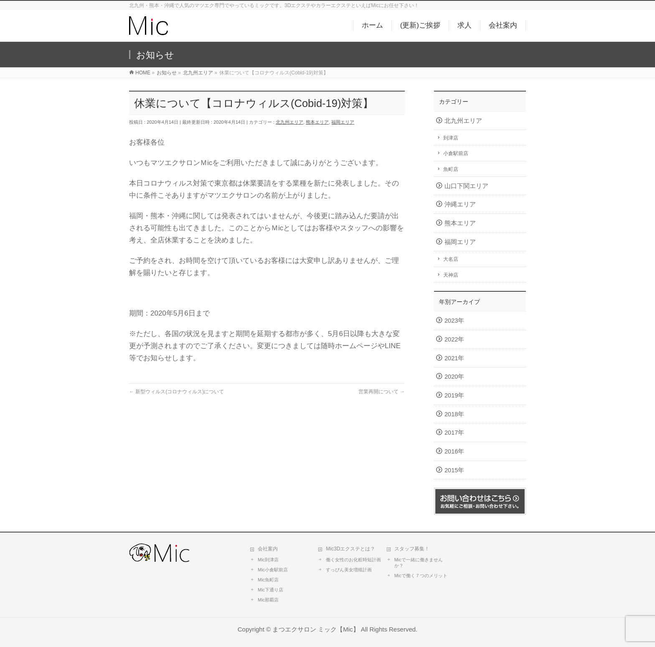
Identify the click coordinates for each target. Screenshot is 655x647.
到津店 (450, 138)
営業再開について (381, 392)
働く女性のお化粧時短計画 (353, 559)
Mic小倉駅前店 (273, 569)
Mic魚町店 (268, 579)
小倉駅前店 (455, 153)
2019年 (454, 395)
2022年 (454, 339)
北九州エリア (289, 122)
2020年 (454, 376)
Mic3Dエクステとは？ (350, 549)
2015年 (454, 470)
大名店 (450, 259)
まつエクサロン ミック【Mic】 (315, 629)
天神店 (450, 275)
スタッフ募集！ (411, 549)
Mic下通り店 (270, 589)
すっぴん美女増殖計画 (349, 569)
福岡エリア (342, 122)
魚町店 (450, 169)
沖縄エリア (460, 204)
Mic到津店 (268, 559)
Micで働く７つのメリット (420, 575)
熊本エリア (317, 122)
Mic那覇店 (268, 599)
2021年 (454, 358)
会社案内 (268, 549)
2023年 (454, 320)
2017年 (454, 432)
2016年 (454, 451)
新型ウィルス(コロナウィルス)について (176, 392)
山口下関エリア (466, 186)
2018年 (454, 414)
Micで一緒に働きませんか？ (418, 562)
